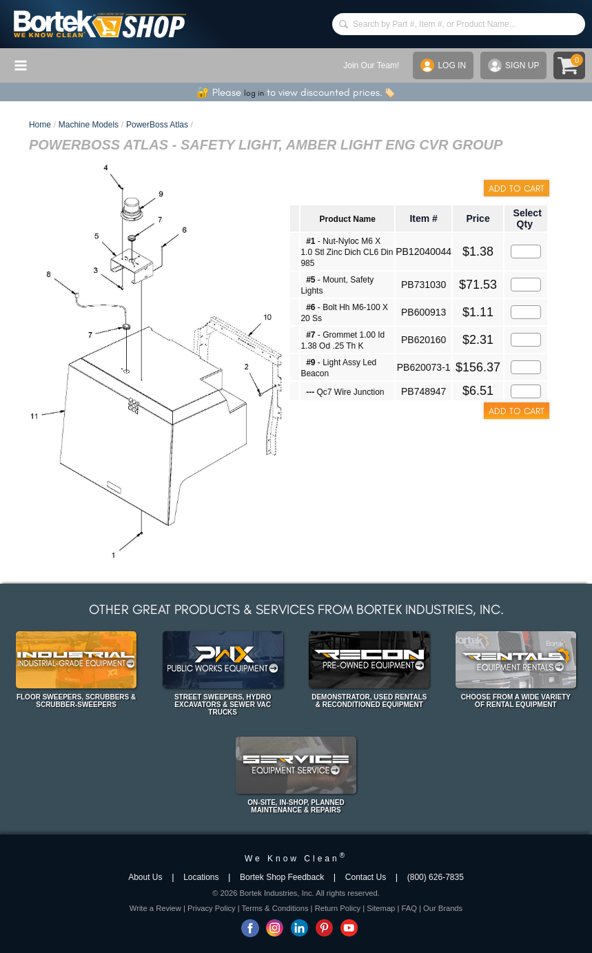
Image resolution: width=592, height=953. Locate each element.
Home (40, 125)
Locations (200, 877)
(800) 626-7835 (435, 877)
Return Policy (338, 908)
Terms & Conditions (275, 908)
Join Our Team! (371, 65)
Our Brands (442, 908)
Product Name (348, 219)
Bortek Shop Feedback (282, 877)
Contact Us (365, 877)
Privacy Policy (211, 908)
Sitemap (381, 908)
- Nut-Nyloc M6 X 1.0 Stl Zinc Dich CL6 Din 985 (346, 252)
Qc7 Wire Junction (345, 392)
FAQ (408, 908)
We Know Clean (296, 858)
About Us (145, 877)
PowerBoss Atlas (157, 125)
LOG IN (443, 65)
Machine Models (89, 125)
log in (254, 93)
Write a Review (155, 908)
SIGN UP (513, 65)
